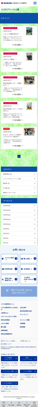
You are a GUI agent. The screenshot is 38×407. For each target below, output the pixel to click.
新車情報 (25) (7, 174)
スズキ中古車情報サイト (8, 383)
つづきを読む (16, 45)
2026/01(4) (7, 224)
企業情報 (22, 323)
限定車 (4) (6, 183)
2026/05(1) (7, 205)
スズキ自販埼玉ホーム (7, 304)
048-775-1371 (19, 293)
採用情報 (22, 327)
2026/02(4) (7, 219)
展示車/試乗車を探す (26, 311)
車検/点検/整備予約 (6, 334)
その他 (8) (6, 188)
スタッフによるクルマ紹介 (9, 316)
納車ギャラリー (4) (9, 192)
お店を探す (23, 307)
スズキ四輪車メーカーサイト (8, 358)
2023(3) (5, 238)
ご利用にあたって (25, 341)
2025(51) (6, 229)
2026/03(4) (7, 215)
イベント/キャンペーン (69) (12, 179)
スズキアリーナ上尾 (10, 9)
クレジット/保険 (25, 320)
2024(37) (6, 233)
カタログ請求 (5, 323)
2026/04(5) (7, 210)
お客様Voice (4, 313)
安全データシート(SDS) (8, 341)
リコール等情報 (27, 371)
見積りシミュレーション (27, 358)
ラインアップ (24, 314)
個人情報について (6, 344)
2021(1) (5, 243)
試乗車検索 (4, 330)
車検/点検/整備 (5, 320)
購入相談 (3, 327)
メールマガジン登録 (8, 371)
